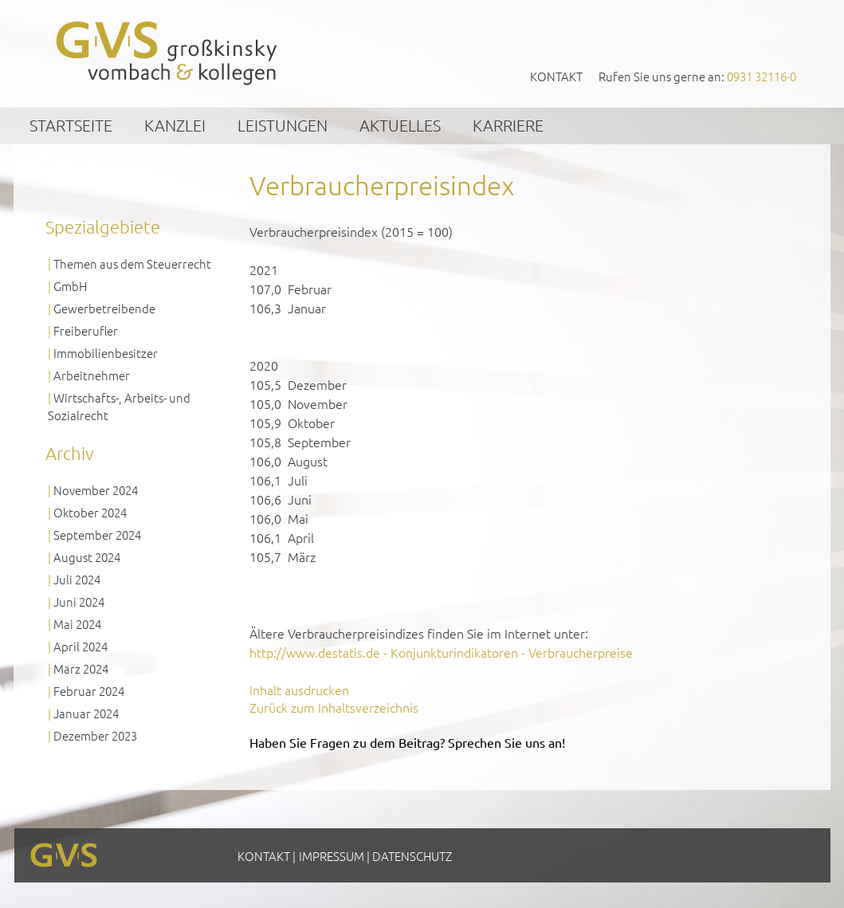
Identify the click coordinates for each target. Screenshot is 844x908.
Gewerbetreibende (104, 308)
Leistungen (282, 125)
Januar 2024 (86, 713)
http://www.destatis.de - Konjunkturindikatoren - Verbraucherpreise (441, 652)
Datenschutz (412, 855)
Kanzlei (175, 125)
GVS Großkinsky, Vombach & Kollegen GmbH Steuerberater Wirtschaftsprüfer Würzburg (167, 53)
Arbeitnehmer (91, 375)
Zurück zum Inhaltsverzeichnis (333, 707)
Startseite (70, 125)
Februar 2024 (88, 690)
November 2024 (95, 490)
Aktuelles (400, 125)
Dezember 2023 (95, 735)
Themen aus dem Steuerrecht (132, 263)
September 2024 (97, 534)
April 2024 (80, 646)
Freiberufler (85, 330)
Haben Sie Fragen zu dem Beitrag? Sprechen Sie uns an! (407, 742)
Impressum (331, 855)
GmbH (70, 285)
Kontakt (556, 76)
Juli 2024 (76, 579)
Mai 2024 (77, 623)
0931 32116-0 (761, 76)
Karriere (508, 125)
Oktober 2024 (90, 512)
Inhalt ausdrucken (299, 689)
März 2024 (80, 668)
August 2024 (86, 556)
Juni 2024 (78, 601)
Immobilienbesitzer (105, 352)
